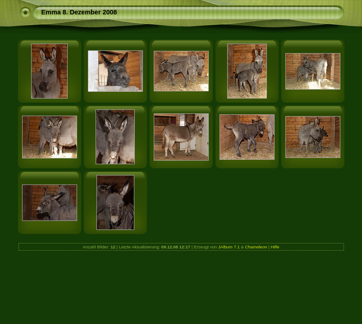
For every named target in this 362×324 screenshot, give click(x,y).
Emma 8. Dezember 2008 (79, 12)
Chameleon (256, 246)
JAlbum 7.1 (229, 246)
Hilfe (274, 246)
